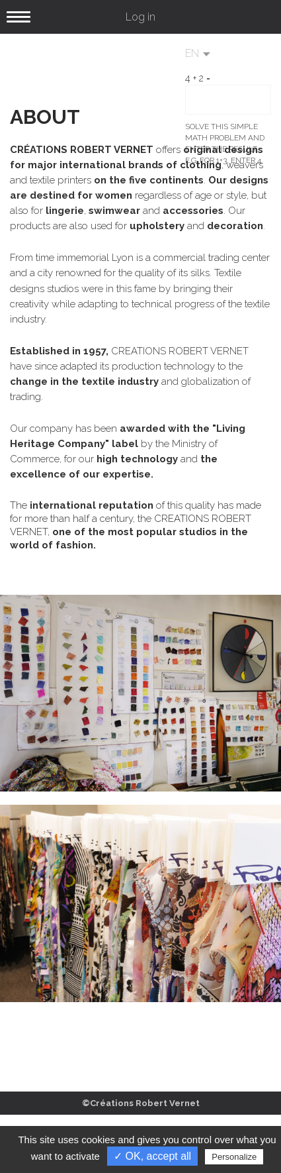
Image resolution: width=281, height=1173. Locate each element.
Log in (140, 17)
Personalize (234, 1157)
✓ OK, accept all (152, 1156)
